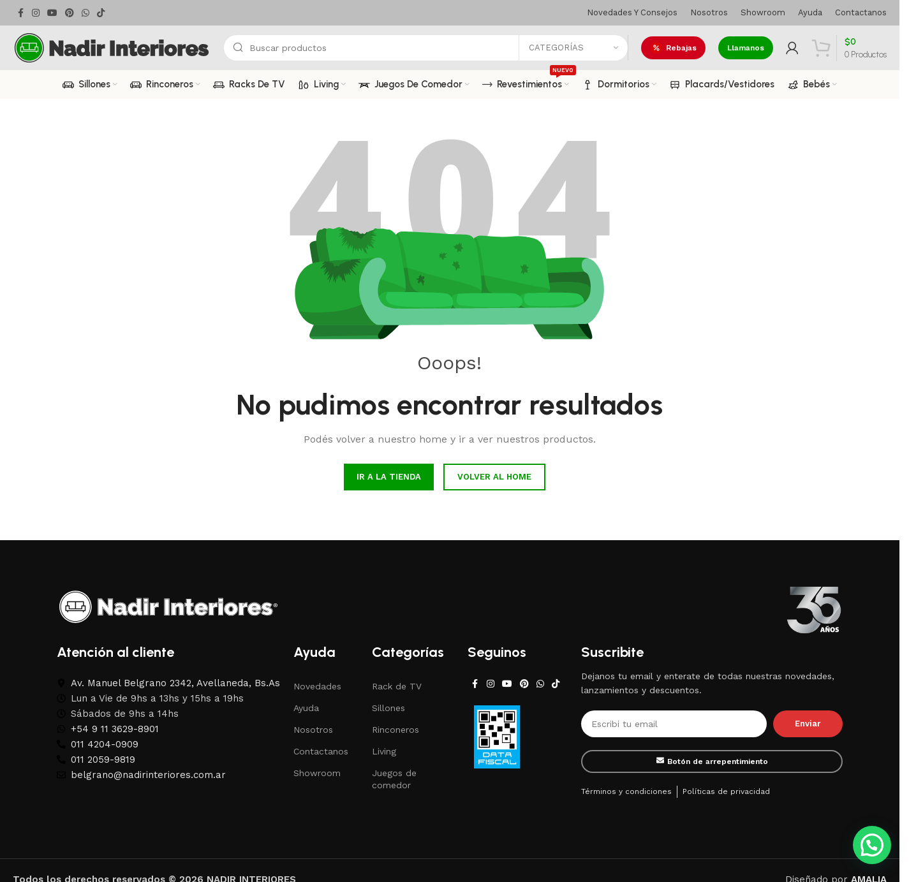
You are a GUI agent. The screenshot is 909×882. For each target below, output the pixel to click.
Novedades (317, 686)
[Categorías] (573, 48)
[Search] (425, 47)
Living (384, 751)
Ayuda (306, 708)
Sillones (388, 708)
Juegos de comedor (394, 779)
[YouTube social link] (52, 13)
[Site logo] (112, 47)
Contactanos (320, 751)
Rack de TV (397, 686)
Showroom (317, 773)
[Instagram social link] (35, 13)
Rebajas (673, 47)
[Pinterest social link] (69, 13)
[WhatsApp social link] (85, 13)
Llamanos (745, 47)
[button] (872, 845)
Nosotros (313, 729)
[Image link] (168, 606)
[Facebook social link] (20, 13)
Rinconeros (395, 729)
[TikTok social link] (100, 13)
